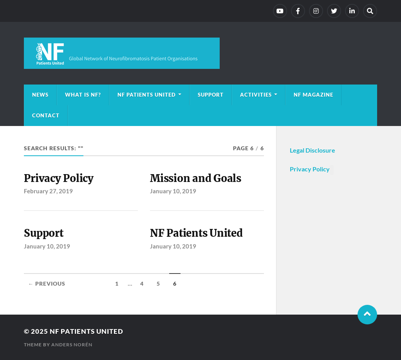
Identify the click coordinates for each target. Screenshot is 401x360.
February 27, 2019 (48, 190)
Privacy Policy (58, 178)
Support (211, 95)
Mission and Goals (195, 178)
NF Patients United (146, 95)
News (40, 95)
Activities (256, 95)
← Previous (46, 284)
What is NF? (83, 95)
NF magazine (313, 95)
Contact (46, 115)
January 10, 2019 (173, 190)
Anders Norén (71, 344)
